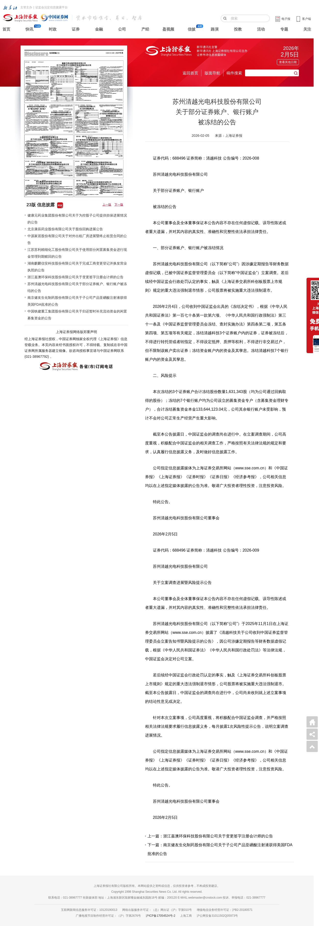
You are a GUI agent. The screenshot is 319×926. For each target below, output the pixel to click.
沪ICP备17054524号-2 (160, 915)
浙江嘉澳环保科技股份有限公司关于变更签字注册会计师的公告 (75, 277)
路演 (215, 29)
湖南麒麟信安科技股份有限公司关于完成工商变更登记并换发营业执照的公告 (77, 266)
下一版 (118, 204)
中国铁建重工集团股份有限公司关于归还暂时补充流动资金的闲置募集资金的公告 (77, 314)
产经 (145, 29)
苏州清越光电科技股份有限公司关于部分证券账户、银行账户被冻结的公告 (77, 287)
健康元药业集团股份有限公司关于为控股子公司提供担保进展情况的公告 (77, 218)
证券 (76, 29)
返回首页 (190, 73)
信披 (192, 29)
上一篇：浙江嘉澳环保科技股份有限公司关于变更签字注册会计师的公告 (210, 836)
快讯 (29, 29)
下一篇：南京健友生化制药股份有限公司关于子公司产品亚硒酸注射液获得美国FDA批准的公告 (220, 849)
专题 (284, 29)
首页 (6, 29)
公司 (122, 29)
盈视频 (168, 29)
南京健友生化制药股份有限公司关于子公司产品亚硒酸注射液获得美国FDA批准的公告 (77, 301)
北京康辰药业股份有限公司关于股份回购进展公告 (65, 229)
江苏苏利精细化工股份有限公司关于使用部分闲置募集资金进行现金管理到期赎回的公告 (77, 253)
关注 (307, 29)
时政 (53, 29)
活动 (261, 29)
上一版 (106, 204)
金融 (99, 29)
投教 (238, 29)
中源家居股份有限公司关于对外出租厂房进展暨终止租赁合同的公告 (77, 239)
